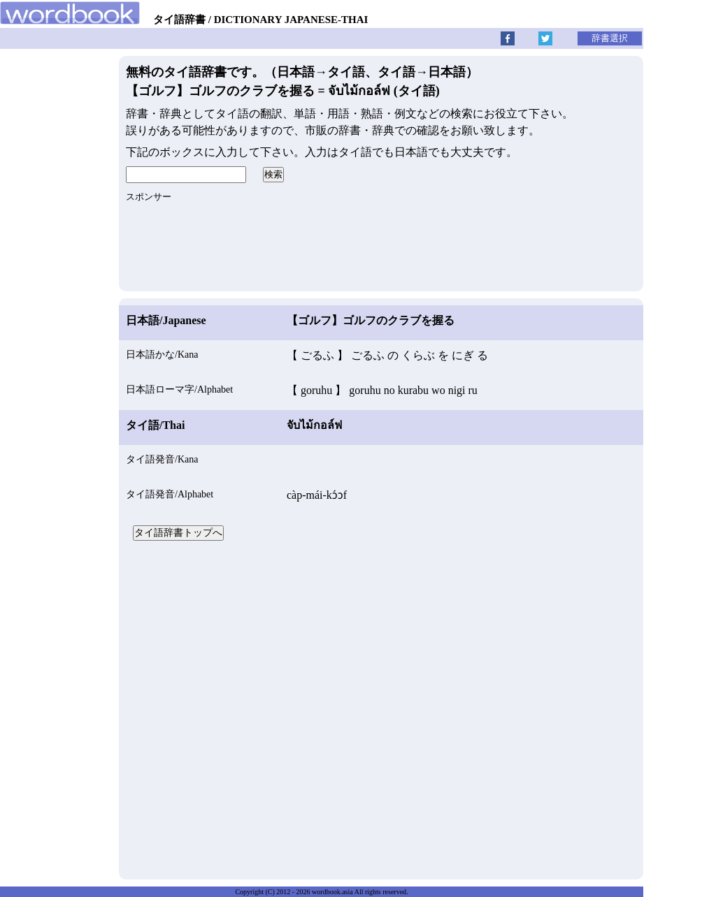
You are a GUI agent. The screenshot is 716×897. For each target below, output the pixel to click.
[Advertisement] (381, 708)
